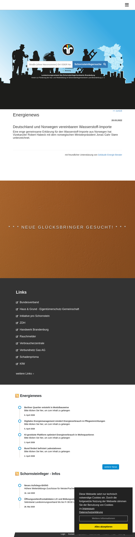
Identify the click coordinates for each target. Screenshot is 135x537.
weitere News (110, 467)
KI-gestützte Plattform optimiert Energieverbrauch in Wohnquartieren (59, 435)
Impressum (88, 508)
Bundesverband (27, 302)
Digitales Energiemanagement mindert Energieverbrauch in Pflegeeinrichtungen (64, 421)
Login (63, 534)
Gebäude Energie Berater (110, 155)
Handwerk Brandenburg (32, 329)
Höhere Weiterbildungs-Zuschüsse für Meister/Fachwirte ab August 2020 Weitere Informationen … (70, 488)
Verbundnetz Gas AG (30, 350)
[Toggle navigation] (126, 5)
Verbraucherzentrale (30, 343)
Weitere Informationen (103, 518)
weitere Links (25, 373)
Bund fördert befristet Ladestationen (42, 448)
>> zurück (117, 111)
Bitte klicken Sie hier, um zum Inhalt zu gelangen (47, 410)
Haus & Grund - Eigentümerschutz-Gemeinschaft (47, 309)
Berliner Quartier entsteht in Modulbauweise (46, 407)
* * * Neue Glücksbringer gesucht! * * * (67, 227)
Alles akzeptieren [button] (103, 526)
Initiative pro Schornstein (33, 315)
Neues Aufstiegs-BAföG (36, 485)
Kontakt (71, 534)
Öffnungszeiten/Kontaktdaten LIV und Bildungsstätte (51, 499)
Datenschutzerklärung (91, 512)
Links (21, 292)
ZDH (20, 322)
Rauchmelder (26, 336)
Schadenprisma (27, 356)
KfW (20, 363)
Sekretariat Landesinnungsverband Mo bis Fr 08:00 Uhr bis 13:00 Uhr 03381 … (71, 502)
